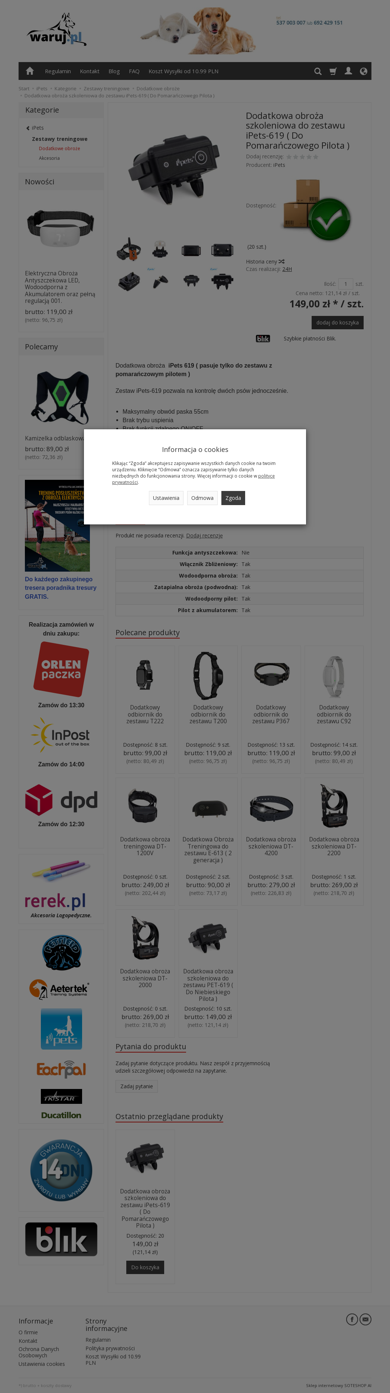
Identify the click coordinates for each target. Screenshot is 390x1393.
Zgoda (233, 497)
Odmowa (202, 497)
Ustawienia (166, 497)
